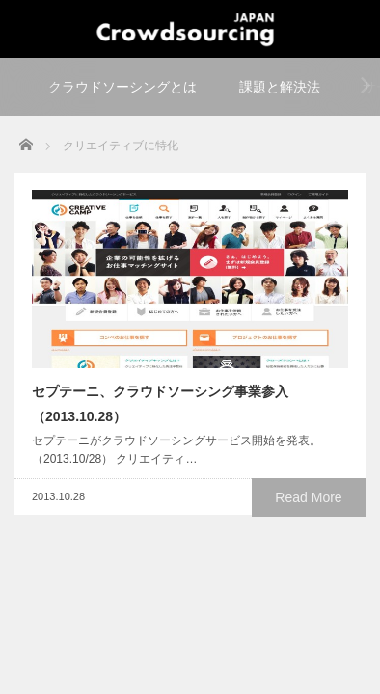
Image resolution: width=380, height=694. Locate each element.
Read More (308, 497)
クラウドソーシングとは (122, 86)
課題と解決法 (279, 86)
